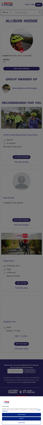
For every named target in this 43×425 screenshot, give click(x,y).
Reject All (21, 418)
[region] (21, 410)
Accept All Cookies (21, 414)
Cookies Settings (21, 422)
